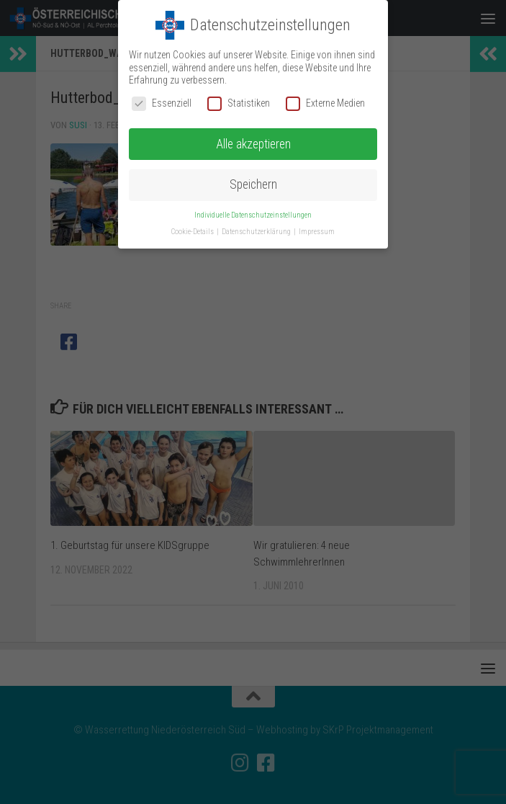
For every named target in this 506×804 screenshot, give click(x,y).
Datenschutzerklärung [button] (257, 231)
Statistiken (238, 103)
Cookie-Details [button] (193, 231)
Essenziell (161, 103)
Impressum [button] (317, 231)
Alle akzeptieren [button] (253, 143)
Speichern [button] (253, 184)
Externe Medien (325, 103)
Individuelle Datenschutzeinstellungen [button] (253, 215)
